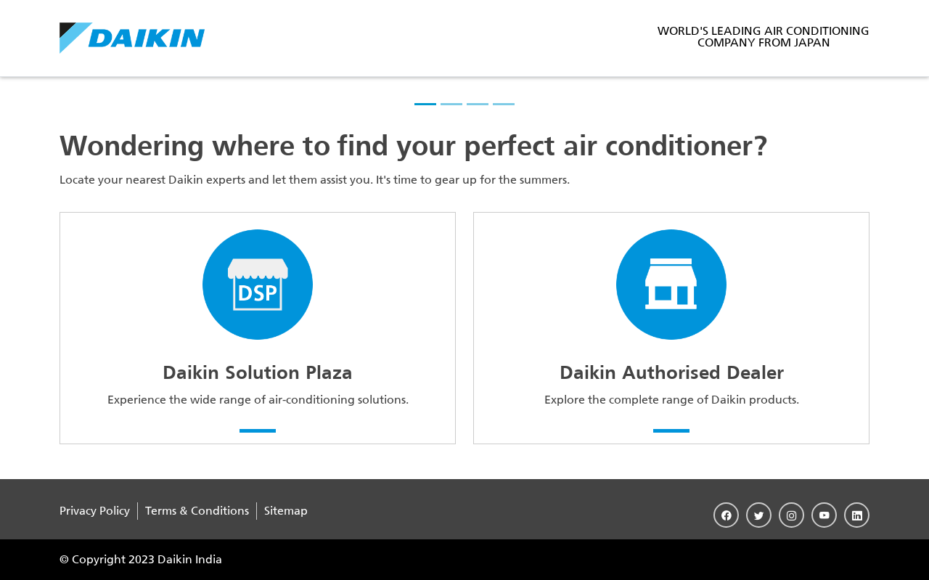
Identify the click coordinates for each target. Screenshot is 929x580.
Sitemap (286, 511)
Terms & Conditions (197, 511)
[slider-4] (504, 104)
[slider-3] (477, 104)
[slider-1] (425, 104)
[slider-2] (451, 104)
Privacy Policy (95, 511)
